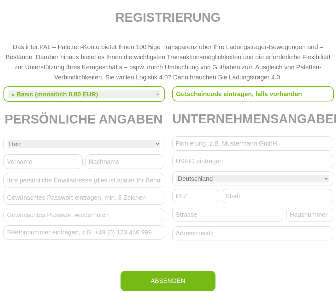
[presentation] (168, 257)
